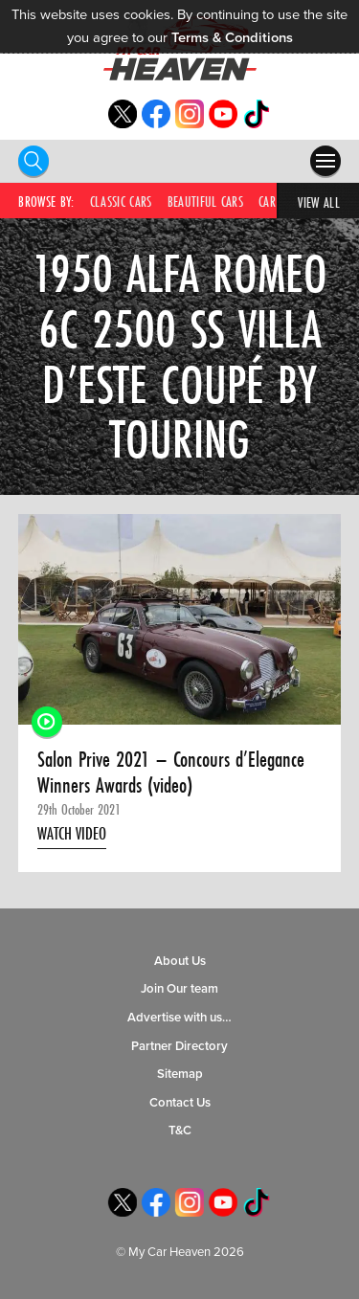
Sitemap (180, 1074)
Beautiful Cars (205, 201)
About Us (180, 961)
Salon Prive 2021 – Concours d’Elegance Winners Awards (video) (170, 772)
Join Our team (179, 989)
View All (319, 202)
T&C (179, 1130)
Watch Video (71, 833)
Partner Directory (179, 1046)
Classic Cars (121, 201)
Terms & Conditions (232, 37)
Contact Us (180, 1102)
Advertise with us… (179, 1017)
